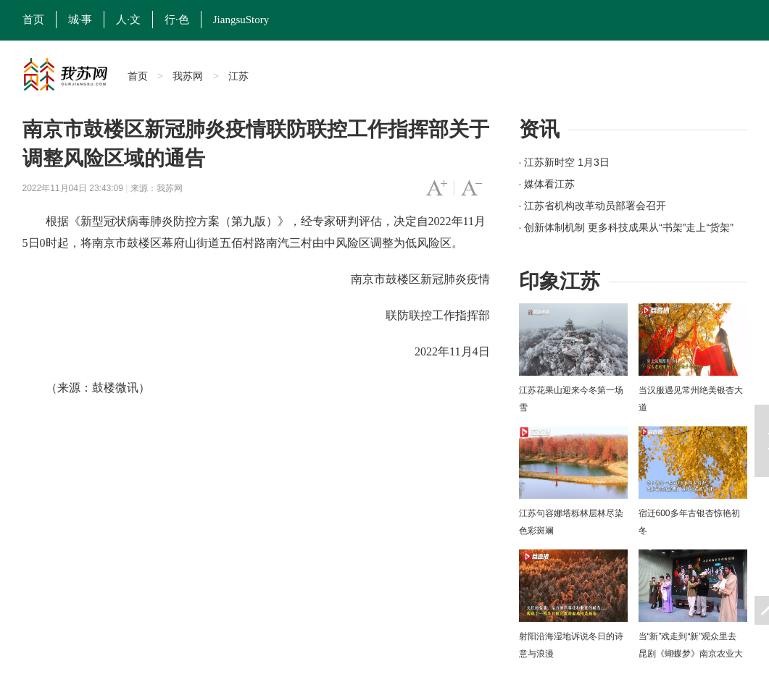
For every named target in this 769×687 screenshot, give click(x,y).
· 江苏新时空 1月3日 (564, 162)
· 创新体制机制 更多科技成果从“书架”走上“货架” (626, 227)
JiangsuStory (241, 19)
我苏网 (187, 76)
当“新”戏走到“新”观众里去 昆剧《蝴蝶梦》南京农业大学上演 (691, 653)
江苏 (238, 76)
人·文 (128, 19)
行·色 (177, 19)
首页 (33, 19)
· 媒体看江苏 (547, 184)
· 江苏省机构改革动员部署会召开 (593, 205)
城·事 (80, 19)
